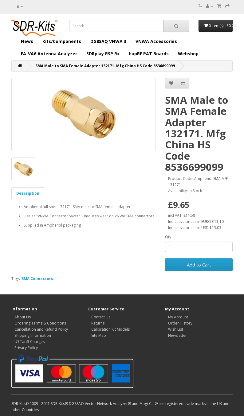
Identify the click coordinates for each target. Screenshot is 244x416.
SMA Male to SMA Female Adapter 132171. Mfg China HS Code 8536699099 (105, 65)
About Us (22, 317)
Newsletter (177, 335)
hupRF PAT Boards (149, 53)
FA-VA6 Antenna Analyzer (49, 53)
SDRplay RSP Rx (103, 53)
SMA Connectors (37, 278)
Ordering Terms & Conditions (40, 323)
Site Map (98, 335)
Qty (168, 236)
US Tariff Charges (29, 341)
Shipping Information (32, 335)
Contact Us (100, 317)
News (27, 41)
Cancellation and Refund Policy (41, 329)
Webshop (188, 53)
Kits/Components (61, 41)
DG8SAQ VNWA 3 (108, 41)
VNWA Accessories (156, 41)
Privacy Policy (26, 347)
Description (27, 193)
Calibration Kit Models (110, 329)
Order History (180, 323)
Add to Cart (199, 265)
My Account (178, 317)
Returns (97, 323)
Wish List (175, 329)
